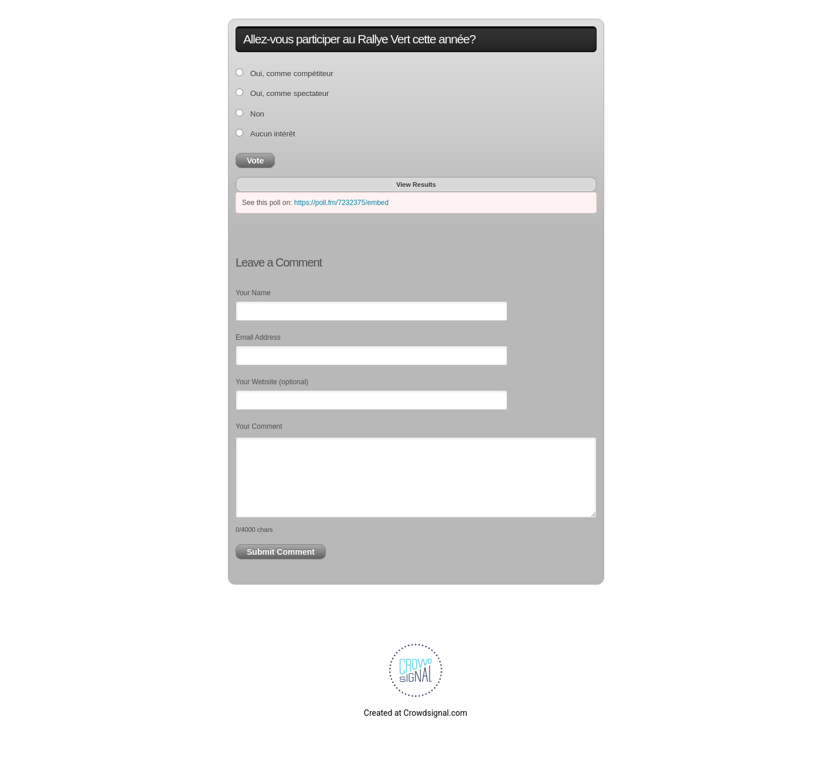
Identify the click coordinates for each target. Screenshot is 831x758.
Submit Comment (281, 551)
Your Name (253, 293)
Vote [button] (255, 160)
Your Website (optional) (272, 382)
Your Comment (259, 426)
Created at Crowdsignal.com (415, 713)
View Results (416, 184)
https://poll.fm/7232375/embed (341, 203)
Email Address (258, 337)
